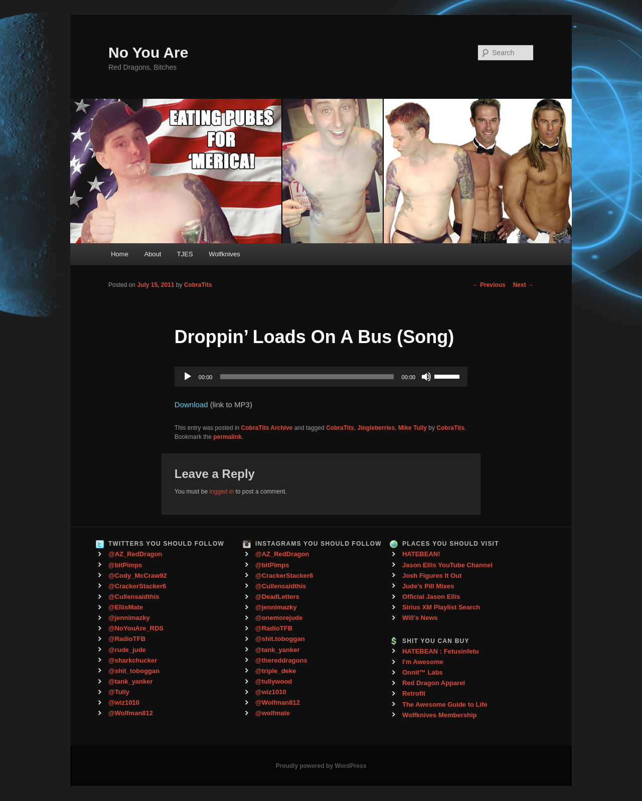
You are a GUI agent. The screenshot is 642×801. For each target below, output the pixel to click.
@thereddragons (281, 660)
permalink (227, 436)
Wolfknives (224, 254)
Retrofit (413, 693)
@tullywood (273, 681)
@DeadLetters (277, 596)
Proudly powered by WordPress (320, 765)
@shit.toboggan (280, 639)
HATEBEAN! (421, 554)
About (152, 254)
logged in (221, 491)
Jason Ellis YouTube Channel (447, 565)
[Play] (188, 377)
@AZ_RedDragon (135, 554)
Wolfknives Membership (439, 715)
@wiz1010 (123, 702)
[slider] (306, 376)
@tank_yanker (130, 681)
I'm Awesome (422, 662)
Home (119, 254)
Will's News (420, 617)
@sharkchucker (132, 660)
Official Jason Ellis (431, 596)
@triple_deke (275, 671)
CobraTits (198, 284)
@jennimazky (129, 617)
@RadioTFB (126, 639)
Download (191, 404)
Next (523, 284)
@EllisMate (125, 607)
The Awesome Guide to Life (445, 704)
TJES (185, 254)
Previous (489, 284)
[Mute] (426, 377)
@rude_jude (127, 650)
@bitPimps (125, 565)
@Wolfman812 (130, 713)
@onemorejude (278, 617)
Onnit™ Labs (422, 672)
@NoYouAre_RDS (136, 628)
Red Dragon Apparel (433, 683)
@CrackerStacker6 (137, 586)
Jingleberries (376, 427)
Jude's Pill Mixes (428, 586)
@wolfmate (272, 713)
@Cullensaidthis (133, 596)
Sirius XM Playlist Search (441, 607)
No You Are (148, 52)
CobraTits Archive (267, 427)
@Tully (118, 692)
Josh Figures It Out (431, 575)
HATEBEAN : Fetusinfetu (440, 651)
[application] (321, 377)
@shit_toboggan (133, 671)
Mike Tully (412, 427)
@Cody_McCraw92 (137, 575)
